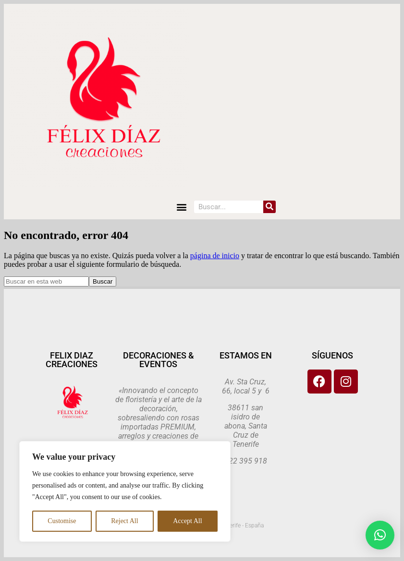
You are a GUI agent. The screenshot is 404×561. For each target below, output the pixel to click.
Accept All (187, 521)
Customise (62, 521)
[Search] (269, 207)
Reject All (124, 521)
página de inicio (214, 255)
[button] (181, 207)
